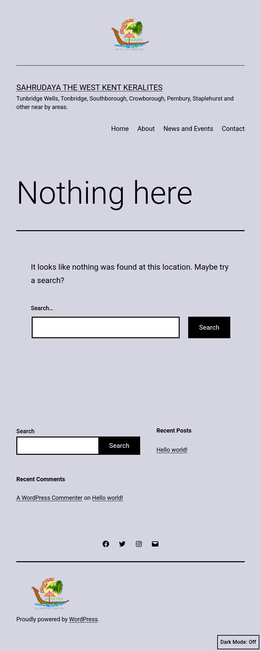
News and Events (188, 129)
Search (25, 431)
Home (120, 129)
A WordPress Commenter (49, 497)
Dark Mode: (238, 642)
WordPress (83, 619)
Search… (42, 308)
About (146, 129)
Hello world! (172, 449)
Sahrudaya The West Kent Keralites (89, 87)
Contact (233, 129)
